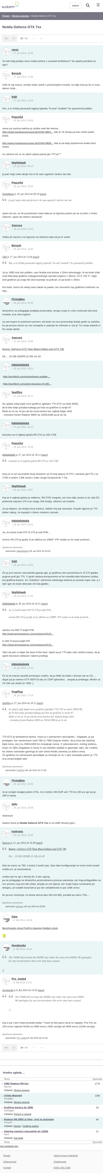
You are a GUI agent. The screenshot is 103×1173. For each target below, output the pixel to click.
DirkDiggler (9, 1110)
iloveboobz (19, 945)
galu (14, 804)
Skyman (8, 1087)
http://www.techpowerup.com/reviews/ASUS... (27, 633)
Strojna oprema (21, 1090)
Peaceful (17, 116)
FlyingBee (18, 299)
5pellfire (17, 392)
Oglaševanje (60, 1162)
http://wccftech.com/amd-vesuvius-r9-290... (27, 383)
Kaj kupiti (18, 1138)
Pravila (6, 1155)
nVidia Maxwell (13, 1095)
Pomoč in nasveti (22, 1114)
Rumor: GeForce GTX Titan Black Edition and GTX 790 (33, 349)
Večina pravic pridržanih (66, 1155)
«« (6, 38)
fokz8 (6, 1134)
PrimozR (8, 1122)
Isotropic (17, 831)
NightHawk (19, 162)
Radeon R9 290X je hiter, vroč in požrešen (29, 1119)
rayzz (15, 49)
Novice (17, 1126)
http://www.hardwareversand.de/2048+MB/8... (27, 143)
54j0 (14, 96)
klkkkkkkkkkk (20, 364)
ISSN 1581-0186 (62, 1167)
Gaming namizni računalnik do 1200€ (26, 1131)
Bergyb (16, 73)
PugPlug (17, 691)
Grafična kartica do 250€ (18, 1107)
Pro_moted (19, 978)
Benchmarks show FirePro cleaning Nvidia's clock (30, 928)
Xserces (17, 225)
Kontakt (7, 1167)
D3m (15, 916)
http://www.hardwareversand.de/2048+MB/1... (27, 132)
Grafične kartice (31, 1126)
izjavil (43, 194)
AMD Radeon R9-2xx (16, 1083)
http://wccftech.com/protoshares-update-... (26, 376)
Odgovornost (9, 1162)
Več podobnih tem (9, 1146)
